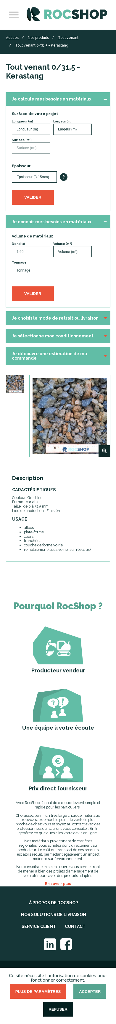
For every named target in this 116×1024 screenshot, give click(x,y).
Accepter (90, 991)
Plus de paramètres (38, 991)
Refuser (58, 1009)
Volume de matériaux (32, 236)
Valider (32, 197)
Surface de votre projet (35, 114)
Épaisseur (21, 166)
